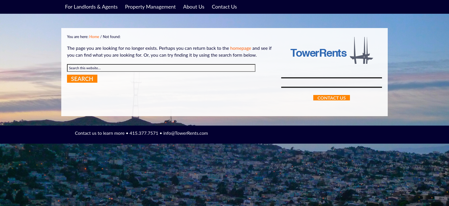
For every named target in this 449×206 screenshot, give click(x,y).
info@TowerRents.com (185, 133)
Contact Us (331, 97)
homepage (240, 48)
